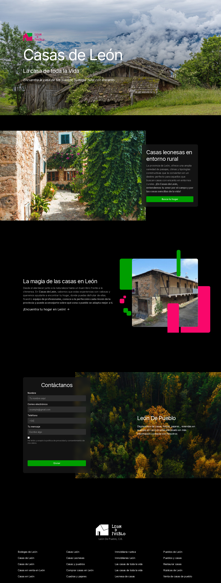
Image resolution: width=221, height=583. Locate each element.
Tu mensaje (34, 388)
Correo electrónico (38, 365)
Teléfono (32, 377)
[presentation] (51, 413)
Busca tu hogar (170, 199)
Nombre (32, 354)
